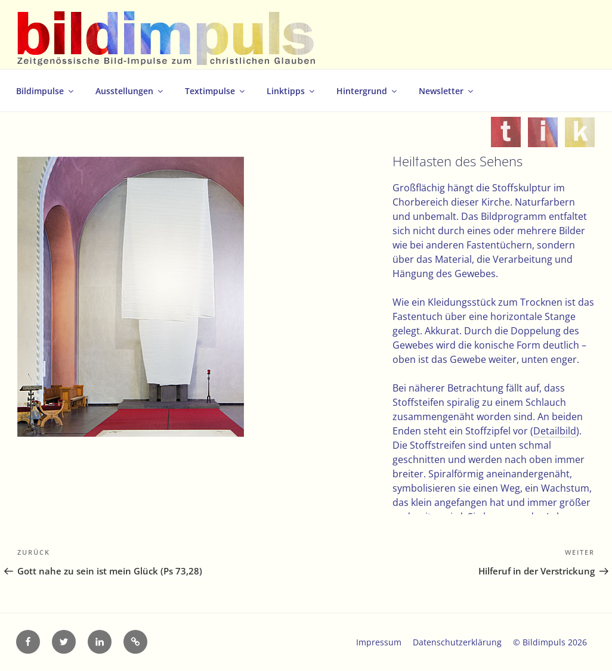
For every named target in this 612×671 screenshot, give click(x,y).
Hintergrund (367, 91)
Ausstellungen (130, 91)
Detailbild (554, 430)
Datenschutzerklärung (457, 642)
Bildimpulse (45, 91)
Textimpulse (215, 91)
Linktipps (291, 91)
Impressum (378, 642)
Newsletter (447, 91)
